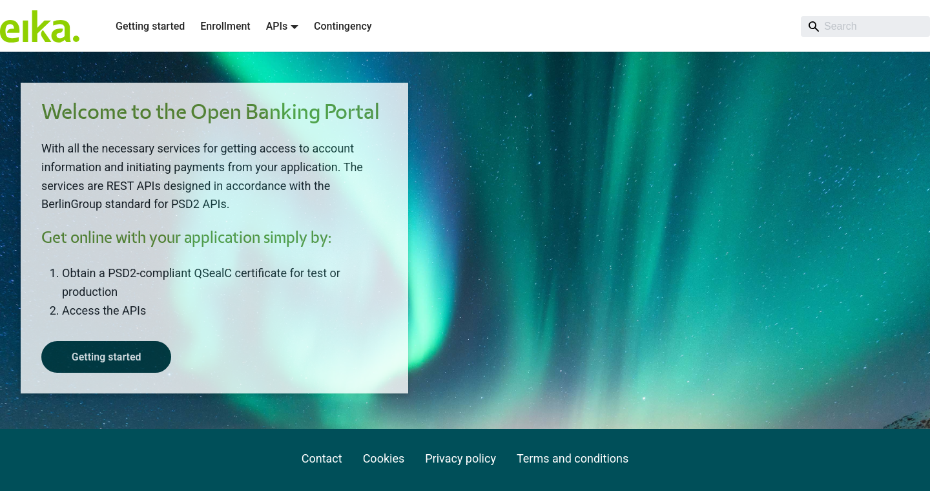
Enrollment (225, 26)
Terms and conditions (572, 458)
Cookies (384, 458)
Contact (322, 458)
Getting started (150, 26)
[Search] (865, 26)
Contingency (342, 26)
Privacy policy (460, 458)
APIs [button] (277, 26)
